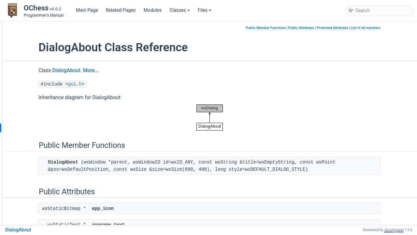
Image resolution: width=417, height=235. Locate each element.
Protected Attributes (363, 28)
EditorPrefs (33, 167)
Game (28, 206)
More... (139, 70)
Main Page (87, 10)
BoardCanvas (36, 98)
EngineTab (33, 196)
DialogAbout (35, 128)
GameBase (33, 216)
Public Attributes (333, 28)
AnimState (33, 49)
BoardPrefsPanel (39, 118)
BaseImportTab (38, 69)
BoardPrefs (34, 108)
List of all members (397, 28)
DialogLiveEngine (40, 147)
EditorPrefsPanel (39, 177)
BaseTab (31, 88)
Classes (179, 10)
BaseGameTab (37, 59)
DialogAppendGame (43, 137)
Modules (153, 10)
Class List (27, 39)
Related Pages (121, 10)
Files (204, 10)
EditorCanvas (36, 157)
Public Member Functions (297, 28)
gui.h (123, 84)
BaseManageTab (39, 79)
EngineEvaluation (40, 186)
